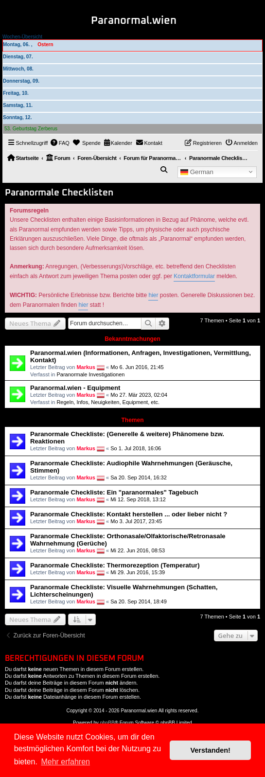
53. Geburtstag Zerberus (30, 128)
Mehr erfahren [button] (65, 762)
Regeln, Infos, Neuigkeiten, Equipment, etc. (107, 402)
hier (153, 295)
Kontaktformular (194, 276)
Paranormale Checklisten (59, 192)
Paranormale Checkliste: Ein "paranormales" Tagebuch (114, 492)
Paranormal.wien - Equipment (75, 387)
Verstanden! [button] (210, 750)
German (196, 172)
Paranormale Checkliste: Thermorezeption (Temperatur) (115, 565)
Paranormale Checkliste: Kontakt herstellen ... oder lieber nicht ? (128, 514)
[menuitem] (60, 143)
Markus (85, 367)
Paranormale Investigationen (90, 374)
